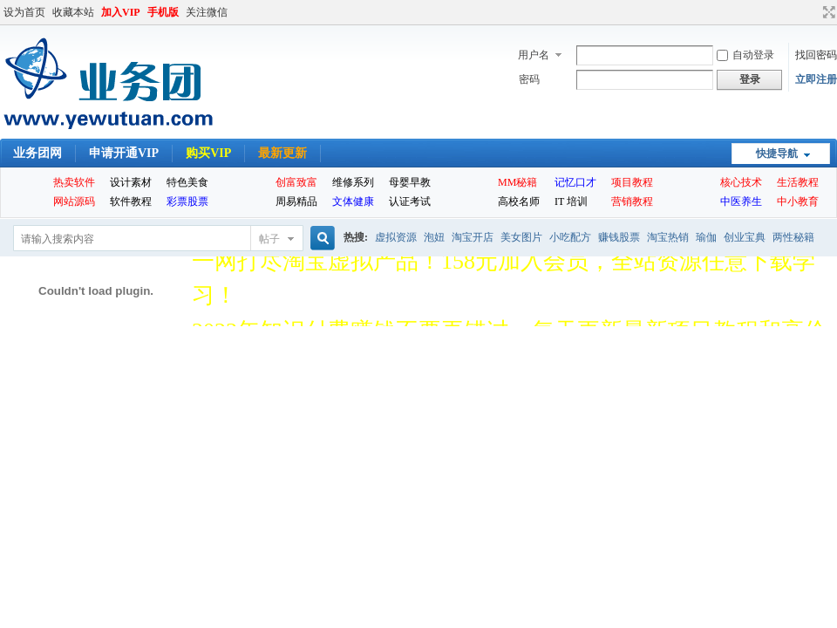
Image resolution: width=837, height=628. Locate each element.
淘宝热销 (668, 237)
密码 (529, 79)
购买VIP (208, 153)
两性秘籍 (793, 237)
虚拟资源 (396, 237)
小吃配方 (570, 237)
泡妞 (434, 237)
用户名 (533, 55)
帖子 (269, 239)
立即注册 (816, 79)
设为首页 (24, 12)
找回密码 (816, 55)
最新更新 (282, 153)
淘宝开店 (472, 237)
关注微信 (207, 12)
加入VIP (120, 12)
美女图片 (521, 237)
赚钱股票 (619, 237)
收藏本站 (73, 12)
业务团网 (37, 153)
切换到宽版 (827, 12)
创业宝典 (745, 237)
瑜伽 (706, 237)
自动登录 (745, 55)
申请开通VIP (124, 153)
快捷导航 (777, 153)
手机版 (163, 12)
